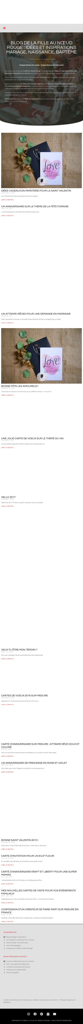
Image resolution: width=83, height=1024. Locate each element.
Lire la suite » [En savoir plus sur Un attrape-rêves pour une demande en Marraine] (7, 323)
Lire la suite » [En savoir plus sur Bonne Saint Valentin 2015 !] (7, 849)
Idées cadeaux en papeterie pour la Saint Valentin (36, 190)
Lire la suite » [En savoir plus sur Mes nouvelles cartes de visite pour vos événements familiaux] (7, 902)
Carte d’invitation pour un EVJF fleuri (27, 856)
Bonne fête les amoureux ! (19, 386)
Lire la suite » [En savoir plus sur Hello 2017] (7, 506)
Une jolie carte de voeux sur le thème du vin (32, 438)
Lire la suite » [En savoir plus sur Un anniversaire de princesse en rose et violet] (7, 772)
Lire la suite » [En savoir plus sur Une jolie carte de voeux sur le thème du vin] (7, 447)
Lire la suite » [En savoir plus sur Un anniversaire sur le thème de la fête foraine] (7, 215)
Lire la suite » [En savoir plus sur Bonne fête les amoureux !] (7, 395)
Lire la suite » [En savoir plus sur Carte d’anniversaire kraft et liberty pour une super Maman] (7, 884)
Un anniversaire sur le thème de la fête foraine (34, 206)
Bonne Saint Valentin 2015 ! (19, 840)
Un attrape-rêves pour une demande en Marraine (36, 313)
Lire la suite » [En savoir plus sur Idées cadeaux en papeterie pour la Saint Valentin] (7, 200)
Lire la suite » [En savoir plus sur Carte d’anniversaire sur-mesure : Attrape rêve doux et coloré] (7, 756)
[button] (4, 28)
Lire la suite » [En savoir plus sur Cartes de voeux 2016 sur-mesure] (7, 704)
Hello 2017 (8, 497)
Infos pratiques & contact (15, 956)
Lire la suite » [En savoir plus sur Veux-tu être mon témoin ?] (7, 659)
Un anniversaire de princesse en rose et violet (34, 763)
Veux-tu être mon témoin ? (19, 649)
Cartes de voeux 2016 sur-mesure (24, 695)
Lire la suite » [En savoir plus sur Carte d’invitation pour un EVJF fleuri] (7, 865)
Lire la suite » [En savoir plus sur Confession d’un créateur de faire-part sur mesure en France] (7, 921)
